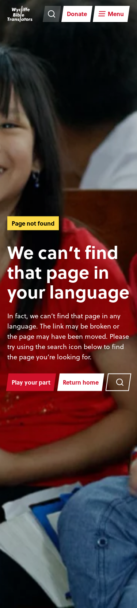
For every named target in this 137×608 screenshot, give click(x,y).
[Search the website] (52, 14)
